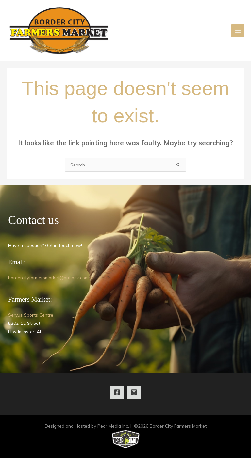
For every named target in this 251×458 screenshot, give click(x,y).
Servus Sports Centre (30, 315)
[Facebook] (117, 392)
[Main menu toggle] (238, 31)
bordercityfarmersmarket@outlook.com (48, 277)
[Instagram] (134, 392)
